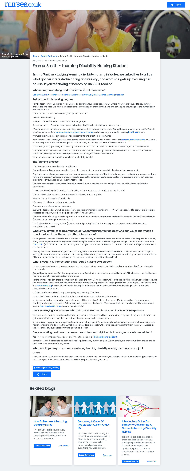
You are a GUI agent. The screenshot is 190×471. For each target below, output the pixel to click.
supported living (44, 285)
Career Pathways (49, 56)
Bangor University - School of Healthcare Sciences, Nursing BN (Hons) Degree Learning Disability (78, 94)
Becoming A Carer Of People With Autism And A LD (94, 425)
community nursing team (68, 132)
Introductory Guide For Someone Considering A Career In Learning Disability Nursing (139, 426)
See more (63, 445)
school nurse (87, 132)
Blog (35, 56)
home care (38, 244)
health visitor (134, 132)
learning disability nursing (133, 139)
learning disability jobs (50, 306)
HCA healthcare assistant (105, 337)
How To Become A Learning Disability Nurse (50, 423)
